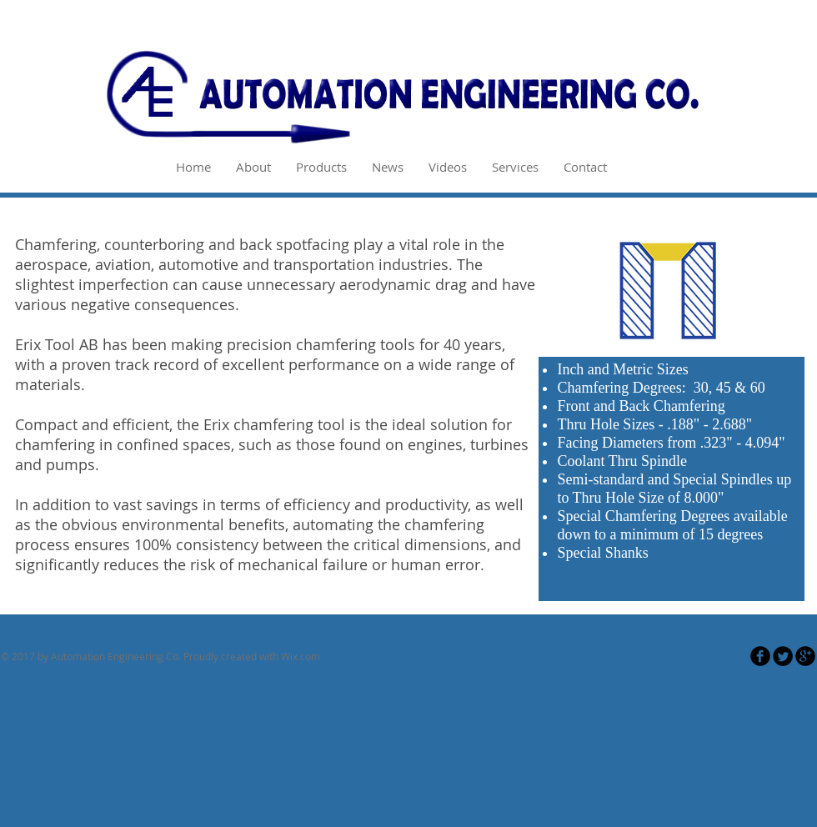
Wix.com (300, 656)
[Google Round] (805, 656)
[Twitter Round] (783, 656)
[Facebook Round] (760, 656)
